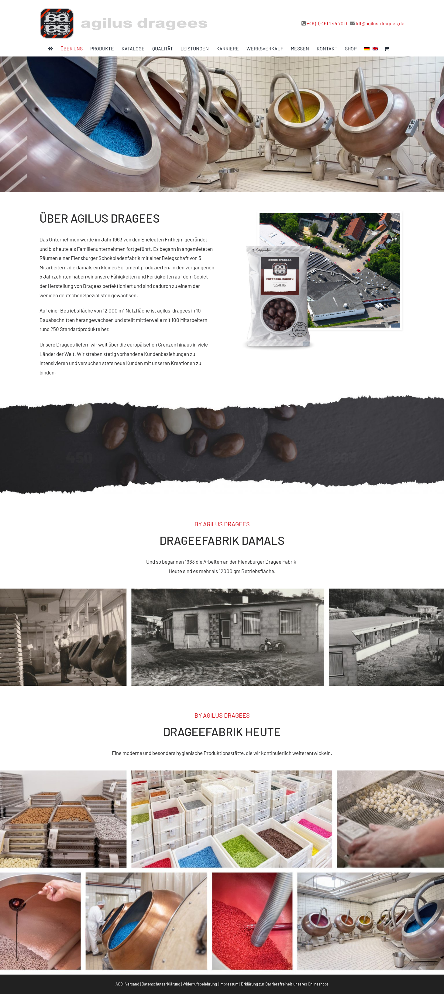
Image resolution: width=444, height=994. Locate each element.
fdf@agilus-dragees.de (380, 23)
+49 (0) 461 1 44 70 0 (327, 23)
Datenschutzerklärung (161, 984)
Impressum (229, 984)
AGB (119, 984)
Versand (132, 984)
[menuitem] (367, 48)
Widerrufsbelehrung (200, 984)
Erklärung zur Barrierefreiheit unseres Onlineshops (285, 984)
